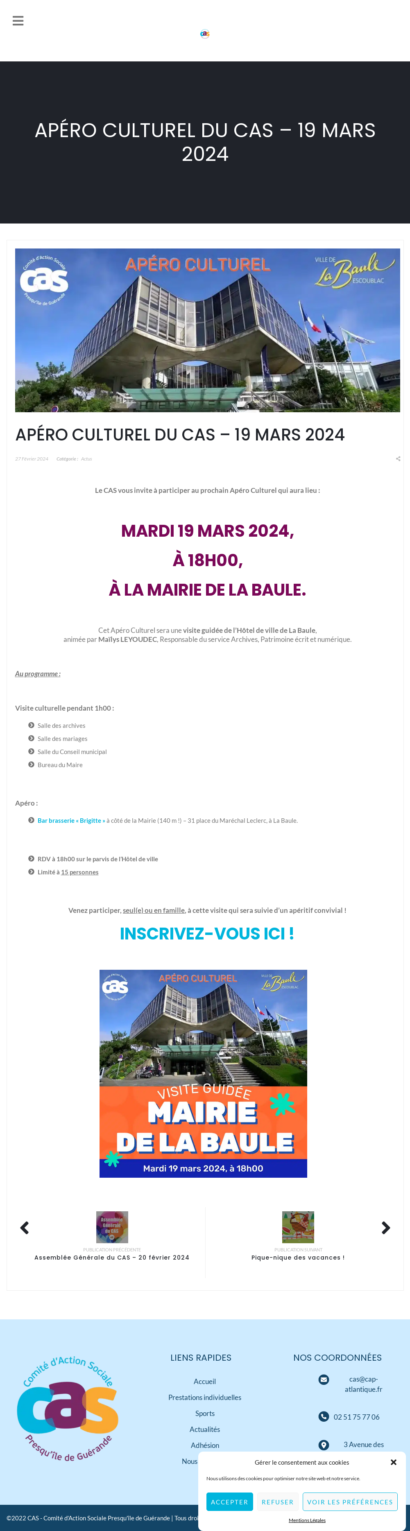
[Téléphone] (357, 1417)
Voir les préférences (350, 1509)
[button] (394, 1470)
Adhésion (205, 1445)
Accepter (230, 1509)
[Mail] (323, 1380)
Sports (205, 1413)
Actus (86, 459)
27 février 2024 (31, 459)
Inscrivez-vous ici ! (207, 933)
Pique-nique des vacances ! (298, 1257)
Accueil (205, 1381)
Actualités (205, 1429)
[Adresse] (323, 1445)
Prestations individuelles (204, 1397)
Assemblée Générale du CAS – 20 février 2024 (112, 1257)
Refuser (278, 1509)
